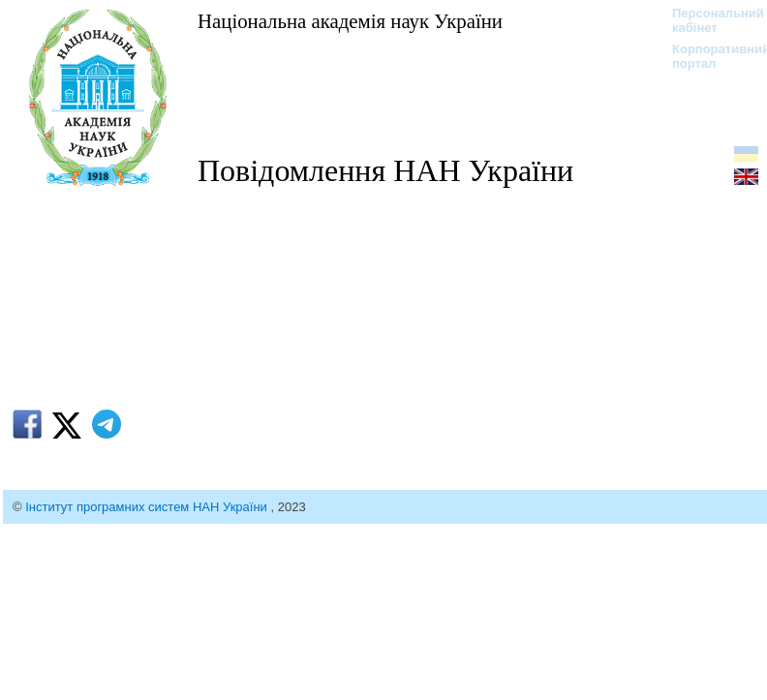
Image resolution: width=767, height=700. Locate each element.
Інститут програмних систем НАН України (147, 507)
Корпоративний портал (708, 56)
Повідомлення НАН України (385, 170)
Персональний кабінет (708, 20)
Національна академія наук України (350, 21)
